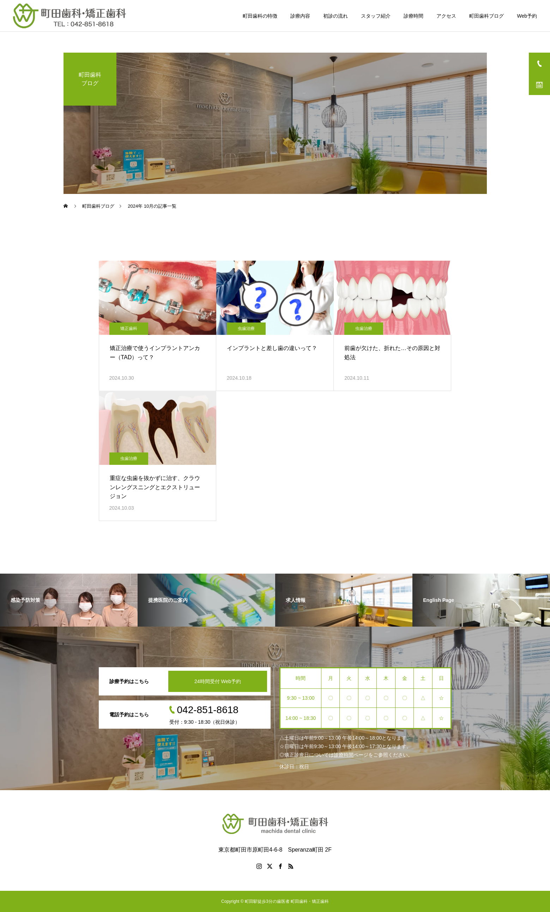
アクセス (446, 16)
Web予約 (527, 16)
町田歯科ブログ (486, 16)
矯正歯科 (128, 328)
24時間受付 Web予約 (217, 681)
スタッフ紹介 (376, 16)
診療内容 (300, 16)
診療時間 (413, 16)
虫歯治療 (246, 328)
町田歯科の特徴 (260, 16)
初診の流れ (335, 16)
